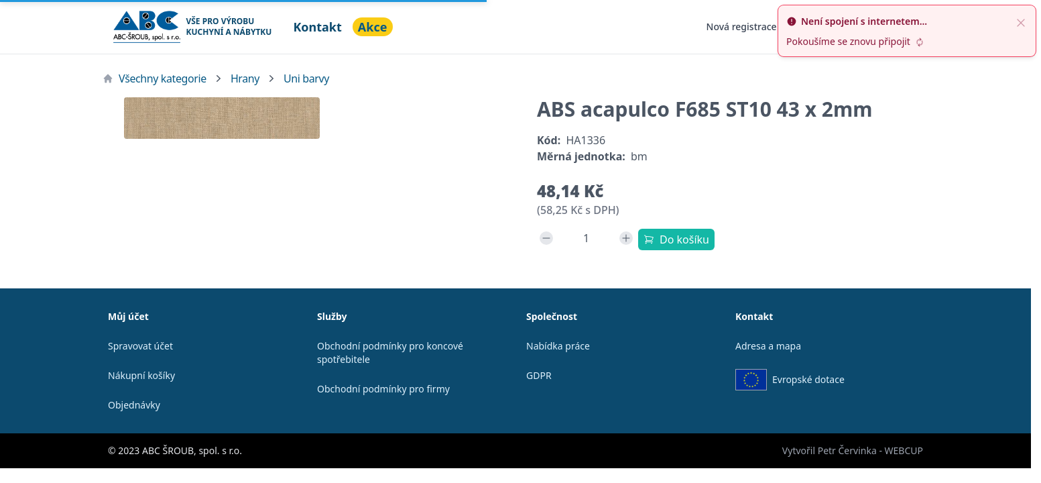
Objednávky (134, 404)
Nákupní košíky (141, 375)
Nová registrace (742, 26)
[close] (1021, 21)
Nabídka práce (558, 345)
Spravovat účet (140, 345)
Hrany (245, 78)
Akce (372, 27)
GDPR (539, 375)
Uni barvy (306, 78)
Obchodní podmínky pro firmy (383, 388)
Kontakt (317, 27)
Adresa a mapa (768, 345)
